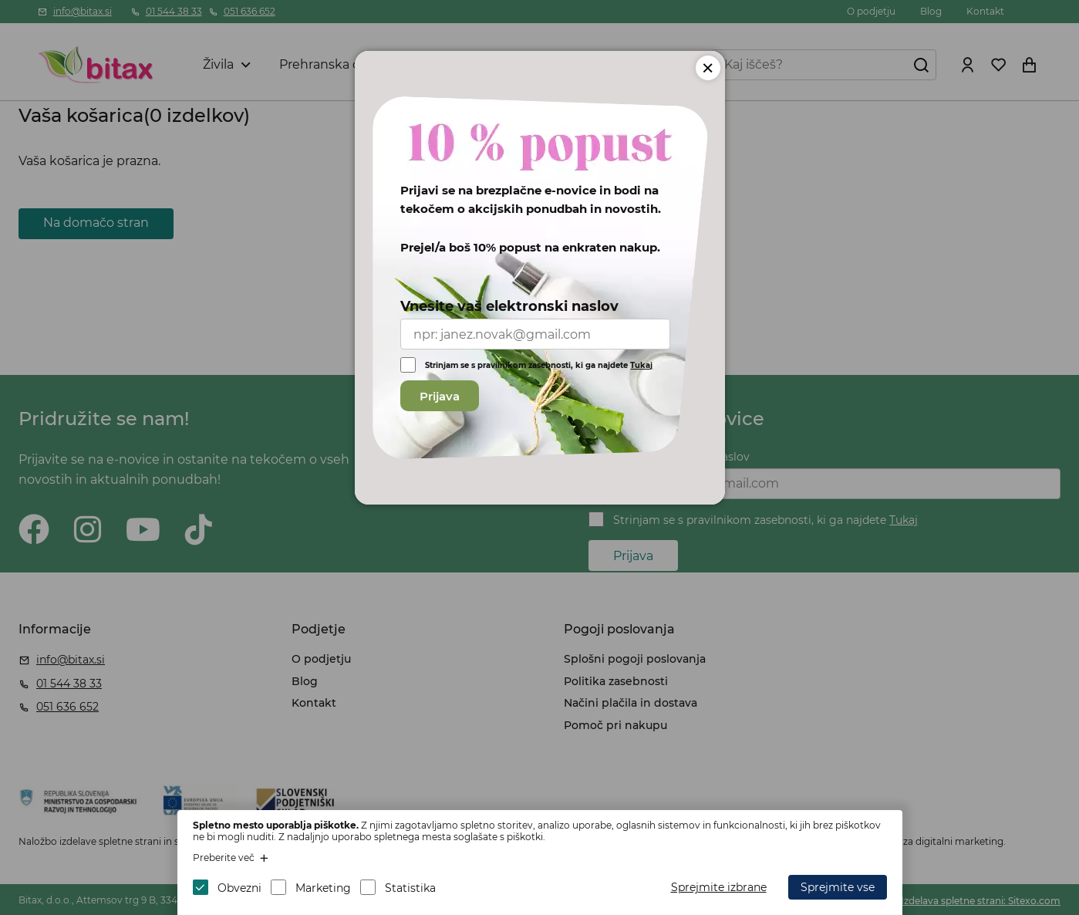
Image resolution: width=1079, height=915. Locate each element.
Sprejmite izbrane (719, 887)
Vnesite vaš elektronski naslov (509, 306)
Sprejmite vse (838, 887)
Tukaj (641, 365)
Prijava (440, 396)
